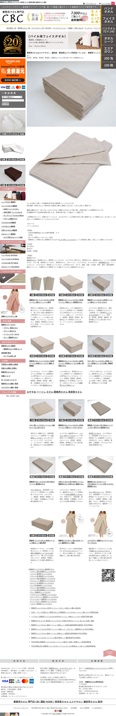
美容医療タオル (104, 262)
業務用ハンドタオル (42, 437)
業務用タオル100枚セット (71, 384)
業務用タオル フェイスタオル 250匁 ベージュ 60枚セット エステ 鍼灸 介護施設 (41, 363)
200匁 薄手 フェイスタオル (13, 212)
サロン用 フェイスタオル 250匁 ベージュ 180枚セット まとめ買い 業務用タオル (100, 363)
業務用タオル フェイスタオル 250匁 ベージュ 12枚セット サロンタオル (70, 426)
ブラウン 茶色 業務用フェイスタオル (42, 571)
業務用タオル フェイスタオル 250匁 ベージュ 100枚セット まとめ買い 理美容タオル (71, 363)
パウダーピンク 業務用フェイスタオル (43, 595)
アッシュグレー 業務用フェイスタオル (43, 599)
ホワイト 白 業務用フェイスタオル (42, 583)
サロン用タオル (36, 490)
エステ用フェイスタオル (67, 240)
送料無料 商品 (6, 353)
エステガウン (71, 551)
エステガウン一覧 (38, 28)
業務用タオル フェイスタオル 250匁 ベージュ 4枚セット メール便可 (41, 301)
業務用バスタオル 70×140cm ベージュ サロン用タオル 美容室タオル (100, 426)
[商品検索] (13, 100)
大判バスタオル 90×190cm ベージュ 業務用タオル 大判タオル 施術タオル (71, 483)
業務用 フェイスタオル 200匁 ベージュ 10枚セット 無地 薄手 (42, 541)
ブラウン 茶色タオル (11, 328)
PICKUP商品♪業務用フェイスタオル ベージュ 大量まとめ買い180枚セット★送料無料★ (61, 642)
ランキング (89, 28)
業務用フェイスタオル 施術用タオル (41, 569)
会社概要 (74, 708)
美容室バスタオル (95, 433)
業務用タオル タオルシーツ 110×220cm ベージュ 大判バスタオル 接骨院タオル (100, 484)
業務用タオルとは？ (8, 372)
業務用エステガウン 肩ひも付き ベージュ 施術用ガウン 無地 (71, 541)
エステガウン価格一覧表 (9, 387)
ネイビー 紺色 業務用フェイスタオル (42, 578)
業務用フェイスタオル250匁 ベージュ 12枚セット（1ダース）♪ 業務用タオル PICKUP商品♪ (62, 629)
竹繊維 (70, 28)
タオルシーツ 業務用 (8, 234)
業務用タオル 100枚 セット (13, 349)
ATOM (12, 396)
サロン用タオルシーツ (96, 492)
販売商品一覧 (11, 28)
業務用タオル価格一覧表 (9, 384)
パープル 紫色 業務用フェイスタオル (42, 590)
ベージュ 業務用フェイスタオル (41, 574)
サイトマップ (98, 28)
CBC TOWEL (57, 714)
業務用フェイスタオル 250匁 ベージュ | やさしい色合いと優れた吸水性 (56, 608)
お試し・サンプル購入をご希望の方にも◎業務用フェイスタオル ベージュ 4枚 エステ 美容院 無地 (64, 612)
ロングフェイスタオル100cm (14, 215)
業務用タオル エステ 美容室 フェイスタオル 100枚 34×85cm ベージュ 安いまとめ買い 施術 (62, 621)
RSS (7, 396)
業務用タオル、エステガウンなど (60, 668)
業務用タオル (31, 260)
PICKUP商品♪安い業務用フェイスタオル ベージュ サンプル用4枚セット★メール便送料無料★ (63, 646)
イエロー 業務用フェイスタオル (41, 604)
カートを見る (106, 3)
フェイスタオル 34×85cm (10, 259)
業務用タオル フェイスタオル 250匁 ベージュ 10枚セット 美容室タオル (70, 301)
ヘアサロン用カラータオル (71, 434)
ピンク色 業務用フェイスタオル (41, 585)
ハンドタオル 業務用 (8, 202)
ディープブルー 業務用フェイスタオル (43, 601)
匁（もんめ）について (9, 380)
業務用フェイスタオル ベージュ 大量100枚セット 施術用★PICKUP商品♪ (56, 638)
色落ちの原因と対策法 (9, 368)
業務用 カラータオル (8, 325)
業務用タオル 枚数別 (8, 346)
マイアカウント (91, 3)
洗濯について (5, 376)
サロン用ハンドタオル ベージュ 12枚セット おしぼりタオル (42, 426)
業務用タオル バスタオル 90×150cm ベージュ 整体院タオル (41, 483)
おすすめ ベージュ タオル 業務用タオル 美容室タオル (54, 391)
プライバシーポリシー (21, 708)
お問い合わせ (78, 28)
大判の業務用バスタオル (74, 494)
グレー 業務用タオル (11, 337)
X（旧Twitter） (97, 708)
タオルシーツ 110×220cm (10, 267)
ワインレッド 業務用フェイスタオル (42, 581)
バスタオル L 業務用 (8, 226)
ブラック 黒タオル (10, 331)
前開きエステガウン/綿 (9, 316)
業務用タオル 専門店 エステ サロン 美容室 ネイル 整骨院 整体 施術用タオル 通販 (23, 2)
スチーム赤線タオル (10, 219)
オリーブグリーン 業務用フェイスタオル (44, 597)
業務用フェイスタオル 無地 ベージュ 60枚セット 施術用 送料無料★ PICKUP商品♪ (59, 633)
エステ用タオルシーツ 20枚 (13, 237)
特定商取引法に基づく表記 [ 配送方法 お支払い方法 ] (49, 708)
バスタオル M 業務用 (8, 223)
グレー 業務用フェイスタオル (40, 592)
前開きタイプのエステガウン (100, 551)
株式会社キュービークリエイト (97, 668)
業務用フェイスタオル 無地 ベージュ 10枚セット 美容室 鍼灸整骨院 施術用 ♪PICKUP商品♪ (62, 625)
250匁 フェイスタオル (11, 209)
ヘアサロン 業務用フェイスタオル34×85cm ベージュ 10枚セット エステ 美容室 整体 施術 (62, 616)
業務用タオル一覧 (24, 28)
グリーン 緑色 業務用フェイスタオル (42, 588)
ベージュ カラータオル (11, 334)
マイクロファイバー (59, 28)
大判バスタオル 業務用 (9, 230)
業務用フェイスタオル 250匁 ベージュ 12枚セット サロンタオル (99, 301)
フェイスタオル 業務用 (9, 206)
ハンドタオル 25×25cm (9, 255)
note (17, 396)
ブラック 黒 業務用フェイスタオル (42, 576)
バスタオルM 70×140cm (9, 263)
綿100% (48, 28)
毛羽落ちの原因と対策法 (9, 364)
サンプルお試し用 (10, 356)
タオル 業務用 (84, 708)
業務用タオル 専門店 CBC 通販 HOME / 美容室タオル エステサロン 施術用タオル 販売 (58, 701)
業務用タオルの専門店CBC (94, 682)
